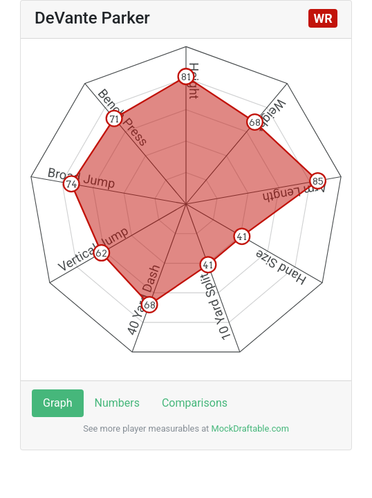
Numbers (117, 402)
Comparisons (194, 402)
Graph (58, 402)
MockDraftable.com (249, 428)
